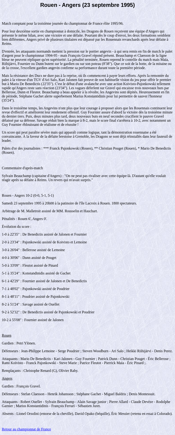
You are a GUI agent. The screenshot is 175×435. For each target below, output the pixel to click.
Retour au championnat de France (26, 429)
